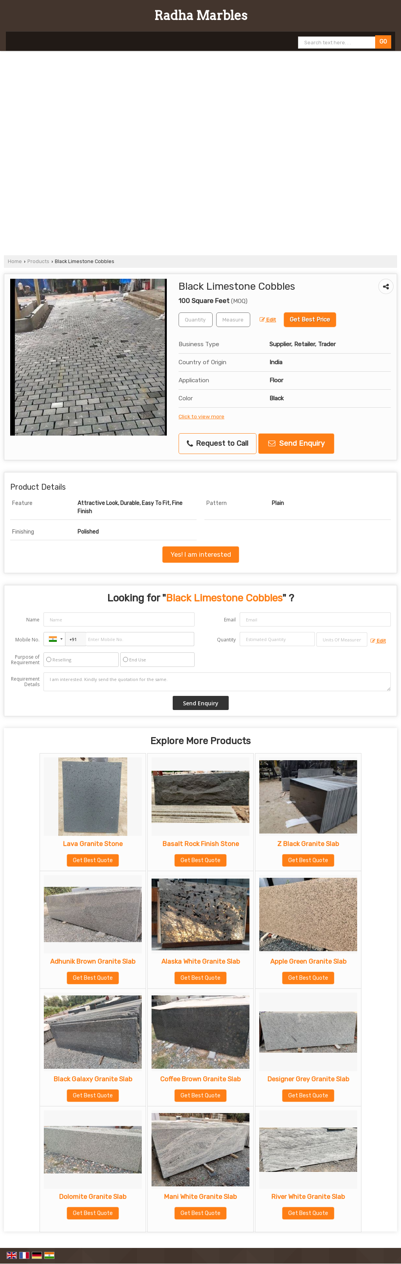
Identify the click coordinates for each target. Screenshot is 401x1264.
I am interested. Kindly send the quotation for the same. (217, 681)
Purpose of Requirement (25, 659)
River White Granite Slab (308, 1196)
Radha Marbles (200, 15)
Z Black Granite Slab (308, 844)
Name (33, 619)
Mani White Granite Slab (200, 1196)
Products (38, 261)
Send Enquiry (296, 443)
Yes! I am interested (200, 554)
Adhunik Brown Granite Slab (92, 961)
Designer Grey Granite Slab (308, 1079)
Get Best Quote (93, 860)
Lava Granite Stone (93, 844)
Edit (268, 319)
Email (230, 619)
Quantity (226, 639)
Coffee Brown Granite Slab (200, 1079)
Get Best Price (310, 319)
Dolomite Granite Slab (92, 1196)
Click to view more (201, 416)
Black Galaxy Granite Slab (93, 1079)
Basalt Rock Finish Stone (201, 844)
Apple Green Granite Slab (308, 961)
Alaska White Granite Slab (200, 961)
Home (15, 261)
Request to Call (217, 443)
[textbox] (233, 319)
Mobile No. (27, 639)
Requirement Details (25, 681)
